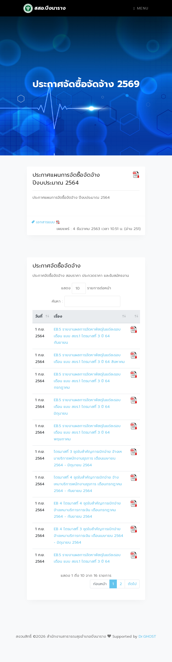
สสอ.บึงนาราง (44, 8)
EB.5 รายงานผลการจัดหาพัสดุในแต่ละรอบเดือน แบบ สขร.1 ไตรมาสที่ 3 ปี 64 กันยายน (87, 336)
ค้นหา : (86, 301)
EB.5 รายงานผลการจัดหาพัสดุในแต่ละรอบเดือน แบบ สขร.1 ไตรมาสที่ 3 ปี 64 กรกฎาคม (87, 381)
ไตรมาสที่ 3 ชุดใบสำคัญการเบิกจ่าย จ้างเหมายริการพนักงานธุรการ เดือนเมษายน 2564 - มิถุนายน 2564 (88, 458)
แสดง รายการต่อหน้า (86, 288)
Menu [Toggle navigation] (141, 8)
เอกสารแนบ (46, 222)
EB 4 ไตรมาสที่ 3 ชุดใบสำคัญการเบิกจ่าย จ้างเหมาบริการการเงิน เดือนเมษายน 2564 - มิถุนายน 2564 (88, 535)
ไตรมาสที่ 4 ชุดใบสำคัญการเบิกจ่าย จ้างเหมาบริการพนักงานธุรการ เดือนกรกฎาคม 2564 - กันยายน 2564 (88, 484)
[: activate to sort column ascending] (134, 316)
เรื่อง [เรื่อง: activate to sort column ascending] (58, 316)
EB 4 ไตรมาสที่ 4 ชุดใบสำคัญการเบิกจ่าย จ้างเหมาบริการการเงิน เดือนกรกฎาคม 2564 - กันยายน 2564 (87, 510)
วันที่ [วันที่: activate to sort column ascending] (38, 316)
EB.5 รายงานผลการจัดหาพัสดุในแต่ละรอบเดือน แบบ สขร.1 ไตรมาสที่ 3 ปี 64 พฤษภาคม (87, 432)
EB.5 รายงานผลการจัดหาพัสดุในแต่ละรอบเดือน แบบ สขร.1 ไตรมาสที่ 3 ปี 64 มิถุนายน (87, 406)
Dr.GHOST (147, 636)
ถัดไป (132, 584)
